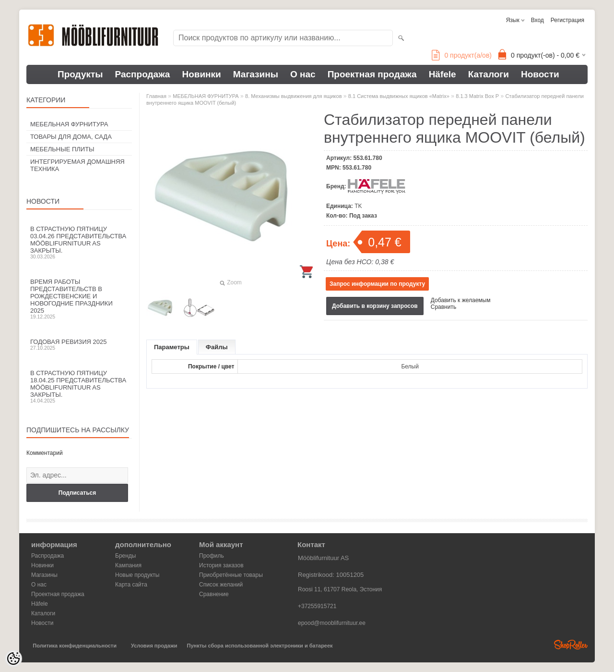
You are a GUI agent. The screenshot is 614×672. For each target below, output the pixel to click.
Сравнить (443, 307)
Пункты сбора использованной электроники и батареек (260, 645)
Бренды (125, 555)
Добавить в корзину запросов (375, 306)
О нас (303, 74)
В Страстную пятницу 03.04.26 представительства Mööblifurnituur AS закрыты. (79, 242)
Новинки (201, 74)
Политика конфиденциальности (75, 645)
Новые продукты (137, 575)
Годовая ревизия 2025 (79, 344)
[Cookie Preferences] (13, 658)
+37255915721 (317, 606)
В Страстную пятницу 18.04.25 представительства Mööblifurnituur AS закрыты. (79, 386)
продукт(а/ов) (462, 55)
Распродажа (142, 74)
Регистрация (567, 20)
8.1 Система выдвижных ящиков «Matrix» (398, 96)
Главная (156, 96)
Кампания (128, 565)
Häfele (442, 74)
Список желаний (221, 584)
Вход (537, 20)
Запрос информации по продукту (377, 284)
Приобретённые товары (231, 575)
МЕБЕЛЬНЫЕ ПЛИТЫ (62, 149)
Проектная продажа (372, 74)
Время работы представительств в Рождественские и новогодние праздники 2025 (79, 298)
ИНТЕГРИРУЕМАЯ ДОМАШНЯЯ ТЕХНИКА (77, 165)
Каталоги (488, 74)
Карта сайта (131, 584)
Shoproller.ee (571, 644)
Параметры (171, 347)
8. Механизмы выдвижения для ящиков (293, 96)
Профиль (211, 555)
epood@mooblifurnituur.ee (332, 623)
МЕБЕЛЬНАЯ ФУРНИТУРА (69, 124)
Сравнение (214, 594)
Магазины (255, 74)
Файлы (217, 347)
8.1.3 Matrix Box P (477, 96)
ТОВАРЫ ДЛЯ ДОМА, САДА (71, 136)
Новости (540, 74)
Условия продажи (154, 645)
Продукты (80, 74)
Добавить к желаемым (461, 300)
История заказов (221, 565)
